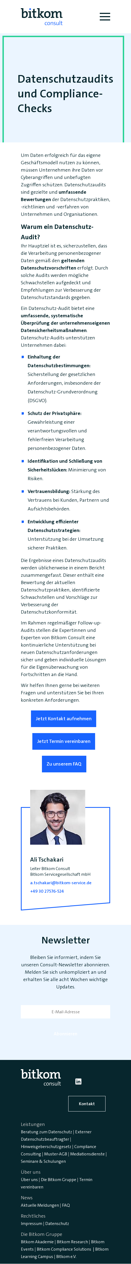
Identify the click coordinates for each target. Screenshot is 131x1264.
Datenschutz (57, 1223)
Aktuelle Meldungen (40, 1205)
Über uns (29, 1179)
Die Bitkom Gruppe (58, 1179)
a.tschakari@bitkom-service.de (61, 883)
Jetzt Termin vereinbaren (63, 741)
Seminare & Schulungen (43, 1161)
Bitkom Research (72, 1242)
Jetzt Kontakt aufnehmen (64, 718)
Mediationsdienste (87, 1154)
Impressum (31, 1223)
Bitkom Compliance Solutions (64, 1249)
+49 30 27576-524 (47, 891)
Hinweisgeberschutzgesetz (46, 1146)
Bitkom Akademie (37, 1242)
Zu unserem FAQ (64, 764)
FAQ (66, 1205)
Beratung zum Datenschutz (46, 1132)
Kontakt (87, 1104)
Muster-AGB (55, 1154)
